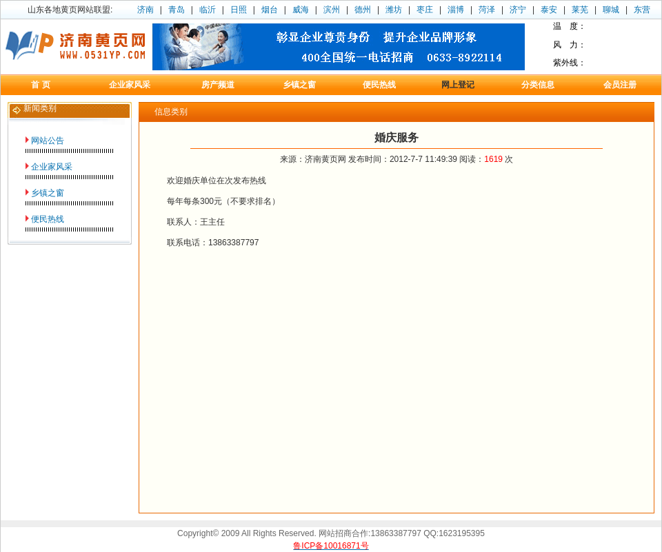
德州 (362, 9)
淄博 (456, 9)
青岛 (176, 9)
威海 (300, 9)
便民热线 (47, 219)
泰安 (549, 9)
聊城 (611, 9)
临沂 (207, 9)
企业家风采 (51, 167)
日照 (238, 9)
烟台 (269, 9)
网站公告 (47, 140)
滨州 (331, 9)
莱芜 (580, 9)
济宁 (518, 9)
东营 (642, 9)
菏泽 (487, 9)
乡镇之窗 (47, 193)
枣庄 (425, 9)
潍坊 (393, 9)
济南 (145, 9)
